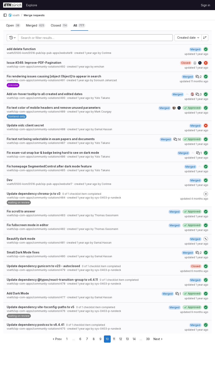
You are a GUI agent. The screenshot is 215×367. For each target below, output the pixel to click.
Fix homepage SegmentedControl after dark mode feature (49, 166)
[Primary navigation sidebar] (5, 15)
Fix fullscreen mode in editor (28, 225)
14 (134, 339)
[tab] (13, 25)
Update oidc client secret (25, 125)
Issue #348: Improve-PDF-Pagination (34, 62)
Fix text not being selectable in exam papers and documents (51, 139)
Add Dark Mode (18, 293)
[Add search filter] (97, 37)
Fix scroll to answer (21, 211)
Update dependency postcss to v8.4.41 (35, 324)
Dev (9, 180)
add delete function (21, 49)
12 (120, 339)
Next (158, 339)
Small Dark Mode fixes (23, 252)
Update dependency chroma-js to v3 (33, 193)
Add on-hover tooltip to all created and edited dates (45, 94)
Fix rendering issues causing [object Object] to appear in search (54, 76)
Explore (31, 5)
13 (127, 339)
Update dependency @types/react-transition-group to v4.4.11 (52, 279)
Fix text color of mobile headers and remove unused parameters (54, 107)
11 (114, 339)
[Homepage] (12, 5)
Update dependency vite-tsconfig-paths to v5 (40, 307)
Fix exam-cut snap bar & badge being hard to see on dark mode (53, 152)
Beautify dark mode (21, 238)
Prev (57, 339)
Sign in (205, 5)
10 (107, 339)
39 (148, 339)
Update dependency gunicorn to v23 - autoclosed (43, 266)
